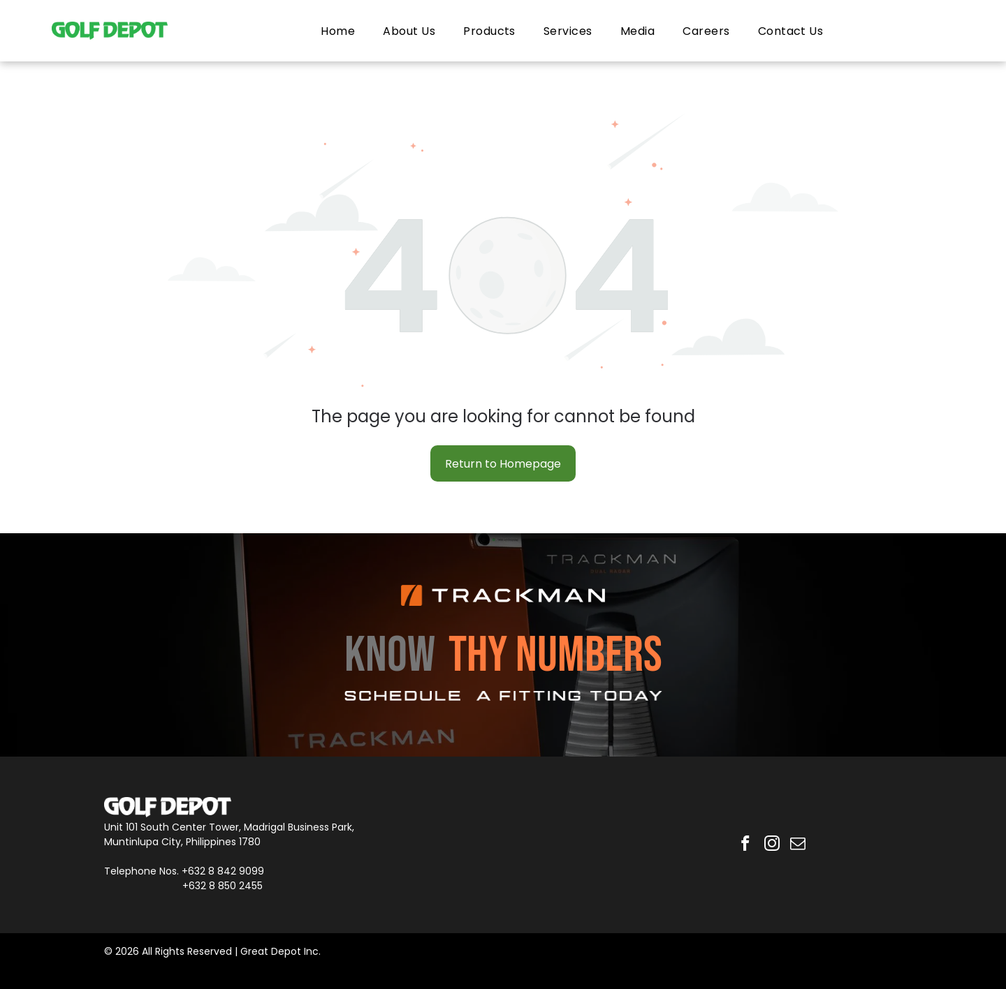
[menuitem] (338, 30)
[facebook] (743, 845)
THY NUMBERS (555, 655)
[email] (799, 845)
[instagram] (771, 845)
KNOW (389, 655)
